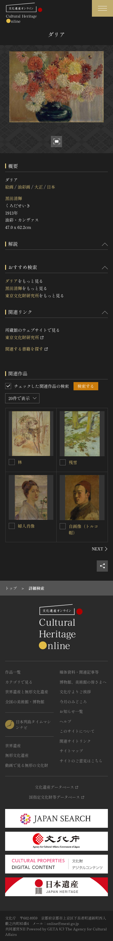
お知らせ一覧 (71, 711)
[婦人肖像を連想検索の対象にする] (12, 526)
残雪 (73, 462)
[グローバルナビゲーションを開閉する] (102, 8)
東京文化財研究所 (22, 295)
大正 (38, 187)
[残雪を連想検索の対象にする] (63, 462)
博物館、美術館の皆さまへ (83, 682)
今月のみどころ (73, 702)
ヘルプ (65, 721)
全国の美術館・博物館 (24, 702)
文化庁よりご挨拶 (75, 692)
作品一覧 (13, 672)
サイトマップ (71, 751)
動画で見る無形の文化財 (26, 765)
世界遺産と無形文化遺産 (26, 692)
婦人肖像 (26, 526)
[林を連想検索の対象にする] (12, 462)
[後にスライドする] (100, 549)
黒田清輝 (13, 198)
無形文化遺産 (17, 755)
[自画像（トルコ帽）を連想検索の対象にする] (63, 526)
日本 (51, 187)
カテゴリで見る (19, 682)
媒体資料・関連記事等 (79, 672)
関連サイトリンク (75, 741)
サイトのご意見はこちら (81, 761)
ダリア (11, 281)
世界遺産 (13, 745)
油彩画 (23, 187)
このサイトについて (77, 731)
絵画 (9, 187)
